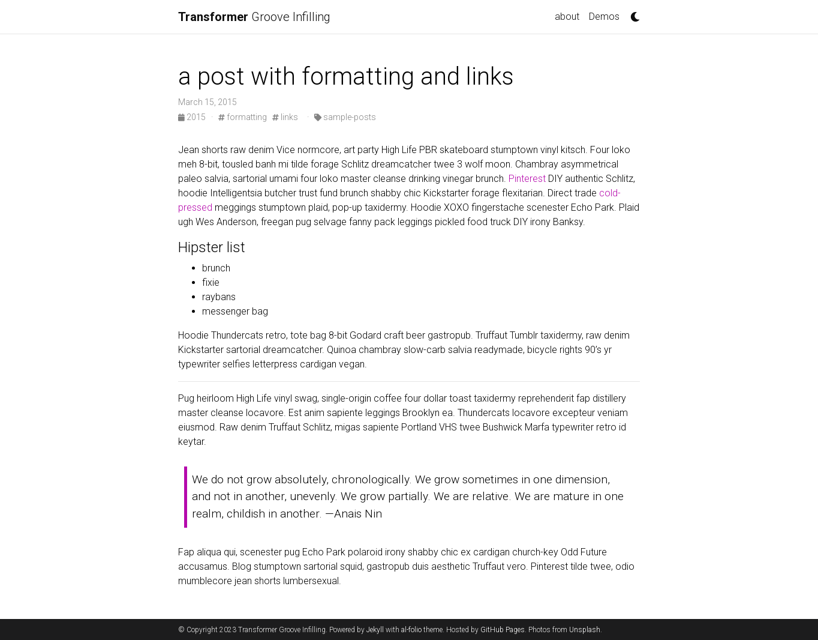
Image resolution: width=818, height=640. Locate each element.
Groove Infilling (254, 17)
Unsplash (584, 630)
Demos (604, 16)
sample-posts (345, 117)
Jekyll (375, 630)
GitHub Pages (502, 630)
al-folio (411, 630)
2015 (192, 117)
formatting (242, 117)
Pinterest (527, 178)
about (567, 16)
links (285, 117)
